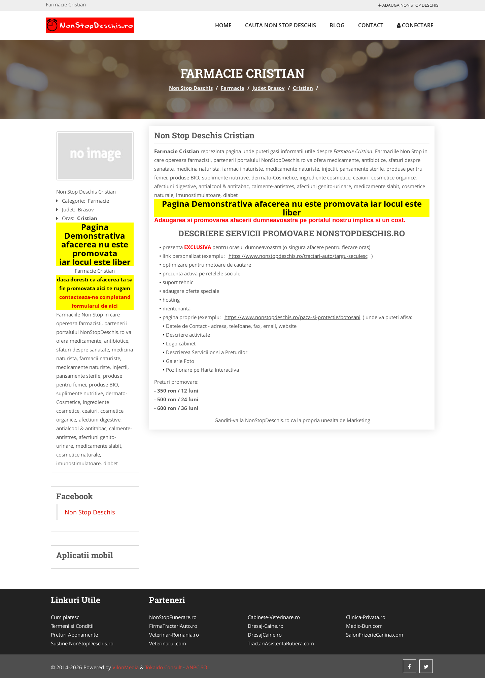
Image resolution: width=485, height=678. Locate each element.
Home (223, 25)
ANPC (192, 667)
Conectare (415, 25)
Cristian (303, 87)
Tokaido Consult (163, 667)
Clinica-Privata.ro (365, 617)
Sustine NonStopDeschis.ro (82, 643)
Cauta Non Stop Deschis (280, 25)
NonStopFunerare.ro (173, 617)
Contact (370, 25)
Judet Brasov (268, 87)
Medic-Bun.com (364, 625)
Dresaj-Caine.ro (265, 625)
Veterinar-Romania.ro (174, 634)
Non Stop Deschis (191, 87)
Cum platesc (65, 617)
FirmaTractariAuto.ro (173, 625)
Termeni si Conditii (72, 625)
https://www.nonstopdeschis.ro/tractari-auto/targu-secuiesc (298, 255)
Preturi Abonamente (74, 634)
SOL (205, 667)
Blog (337, 25)
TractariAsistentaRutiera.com (281, 643)
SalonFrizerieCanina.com (374, 634)
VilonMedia (125, 667)
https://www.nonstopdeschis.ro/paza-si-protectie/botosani (292, 317)
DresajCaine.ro (265, 634)
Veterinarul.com (167, 643)
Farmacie (232, 87)
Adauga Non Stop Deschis (408, 5)
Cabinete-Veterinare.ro (274, 617)
